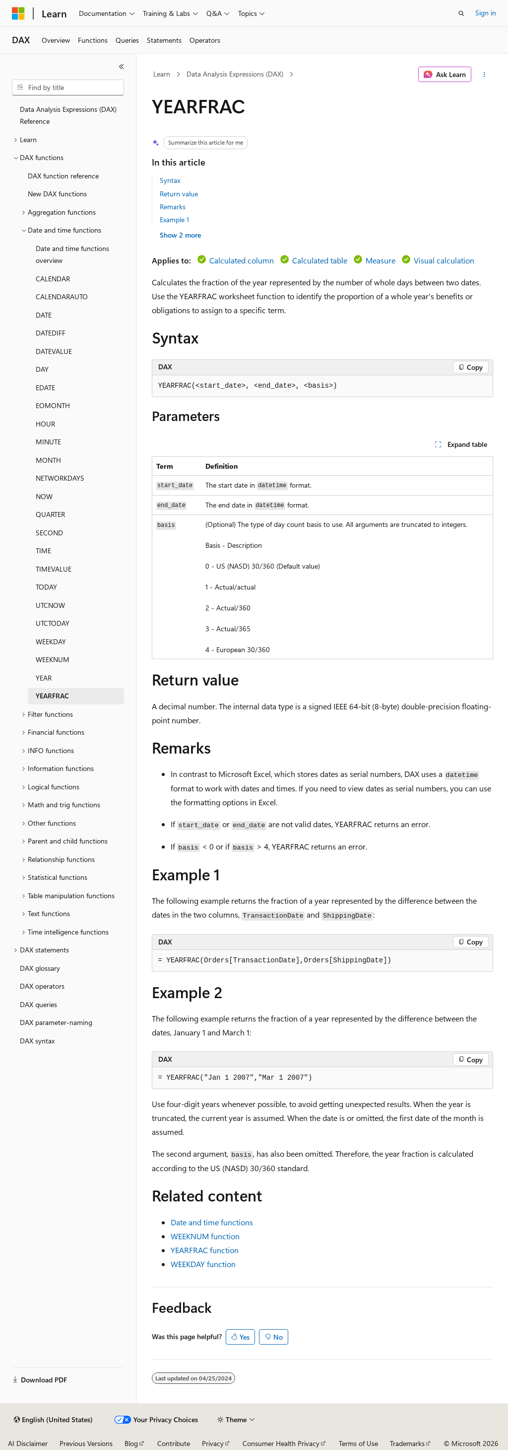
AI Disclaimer (28, 1443)
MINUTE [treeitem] (48, 441)
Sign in (485, 12)
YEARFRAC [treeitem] (52, 695)
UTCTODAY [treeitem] (52, 623)
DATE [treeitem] (44, 315)
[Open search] (461, 13)
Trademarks (407, 1443)
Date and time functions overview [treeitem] (72, 254)
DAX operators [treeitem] (42, 986)
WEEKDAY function (203, 1264)
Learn (161, 74)
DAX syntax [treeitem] (37, 1040)
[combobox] (68, 87)
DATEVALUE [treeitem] (54, 351)
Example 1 (174, 219)
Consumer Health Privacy (281, 1443)
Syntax (170, 180)
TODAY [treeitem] (46, 587)
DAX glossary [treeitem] (40, 968)
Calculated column (241, 260)
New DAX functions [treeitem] (57, 193)
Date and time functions (212, 1222)
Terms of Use (358, 1443)
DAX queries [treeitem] (38, 1004)
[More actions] (484, 75)
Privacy (213, 1443)
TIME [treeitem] (43, 550)
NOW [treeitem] (44, 496)
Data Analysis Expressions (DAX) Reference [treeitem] (68, 115)
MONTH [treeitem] (48, 460)
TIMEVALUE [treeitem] (53, 569)
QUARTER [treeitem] (50, 514)
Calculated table (319, 260)
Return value (179, 193)
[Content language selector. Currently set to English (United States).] (53, 1420)
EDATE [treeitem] (45, 387)
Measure (380, 260)
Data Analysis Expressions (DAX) (235, 74)
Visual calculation (444, 260)
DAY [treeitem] (42, 369)
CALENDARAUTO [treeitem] (62, 296)
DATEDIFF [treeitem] (50, 333)
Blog (131, 1443)
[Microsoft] (18, 13)
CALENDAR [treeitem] (53, 278)
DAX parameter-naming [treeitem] (56, 1022)
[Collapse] (121, 67)
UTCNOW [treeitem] (50, 605)
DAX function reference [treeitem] (63, 175)
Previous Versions (86, 1443)
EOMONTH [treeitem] (53, 405)
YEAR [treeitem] (44, 677)
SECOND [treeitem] (49, 532)
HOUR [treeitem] (45, 423)
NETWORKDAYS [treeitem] (60, 478)
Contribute (173, 1443)
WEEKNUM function (205, 1236)
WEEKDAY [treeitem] (51, 641)
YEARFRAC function (205, 1250)
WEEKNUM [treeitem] (52, 659)
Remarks (173, 206)
